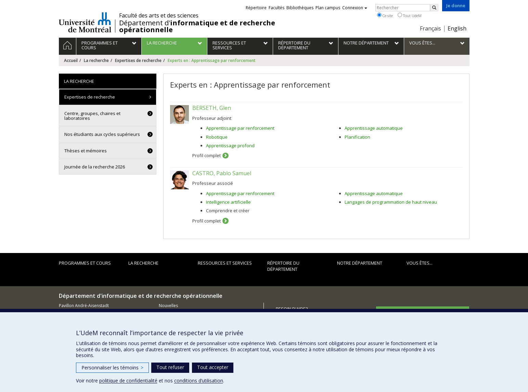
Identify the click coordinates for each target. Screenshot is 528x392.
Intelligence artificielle (228, 202)
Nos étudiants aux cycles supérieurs (102, 134)
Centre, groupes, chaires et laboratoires (92, 115)
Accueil (71, 60)
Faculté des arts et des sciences (158, 15)
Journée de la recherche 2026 (94, 167)
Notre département (359, 263)
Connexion (354, 8)
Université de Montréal (85, 22)
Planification (357, 137)
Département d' (197, 26)
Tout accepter (212, 367)
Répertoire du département (283, 266)
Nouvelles (168, 305)
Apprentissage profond (230, 145)
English (457, 28)
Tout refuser (170, 367)
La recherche (96, 60)
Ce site (385, 15)
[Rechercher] (434, 7)
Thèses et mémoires (85, 151)
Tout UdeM (410, 15)
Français (430, 28)
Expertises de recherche (138, 60)
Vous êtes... (420, 263)
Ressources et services (225, 263)
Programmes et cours (85, 263)
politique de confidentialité (128, 380)
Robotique (217, 137)
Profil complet (206, 155)
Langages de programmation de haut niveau (391, 202)
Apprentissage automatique (374, 128)
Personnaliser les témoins (112, 367)
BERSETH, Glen (211, 108)
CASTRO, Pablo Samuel (221, 173)
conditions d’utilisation (198, 380)
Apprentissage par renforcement (240, 128)
